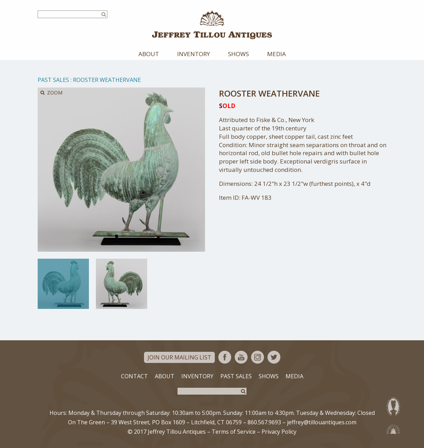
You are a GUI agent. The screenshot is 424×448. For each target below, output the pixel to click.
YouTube (241, 357)
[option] (63, 284)
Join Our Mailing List (179, 357)
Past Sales (53, 80)
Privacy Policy (279, 431)
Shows (238, 54)
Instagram (257, 357)
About (148, 54)
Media (276, 54)
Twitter (273, 357)
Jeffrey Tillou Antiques (212, 24)
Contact (134, 376)
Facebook (224, 357)
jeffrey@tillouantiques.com (321, 422)
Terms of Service (234, 431)
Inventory (193, 54)
